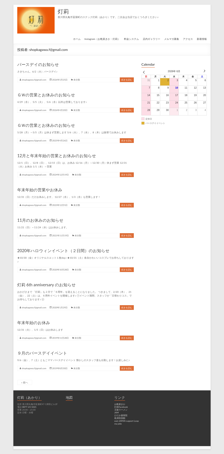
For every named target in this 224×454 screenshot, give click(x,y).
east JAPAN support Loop (126, 421)
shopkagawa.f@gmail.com (34, 80)
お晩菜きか (119, 404)
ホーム (76, 39)
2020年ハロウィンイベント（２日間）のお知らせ (63, 250)
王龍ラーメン (120, 410)
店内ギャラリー (151, 39)
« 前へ (24, 382)
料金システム (131, 39)
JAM (116, 412)
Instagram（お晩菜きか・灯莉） (102, 39)
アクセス (188, 39)
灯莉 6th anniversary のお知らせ (46, 284)
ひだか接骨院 (120, 415)
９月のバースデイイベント (42, 353)
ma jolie (118, 424)
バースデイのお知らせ (38, 64)
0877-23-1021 (29, 407)
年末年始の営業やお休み (39, 189)
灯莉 (63, 11)
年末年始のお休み (33, 322)
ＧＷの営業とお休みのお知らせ (46, 94)
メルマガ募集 (171, 39)
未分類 (77, 80)
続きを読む (126, 80)
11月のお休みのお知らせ (40, 220)
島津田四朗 (119, 418)
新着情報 (202, 39)
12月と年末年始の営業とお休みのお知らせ (56, 155)
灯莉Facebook (121, 407)
